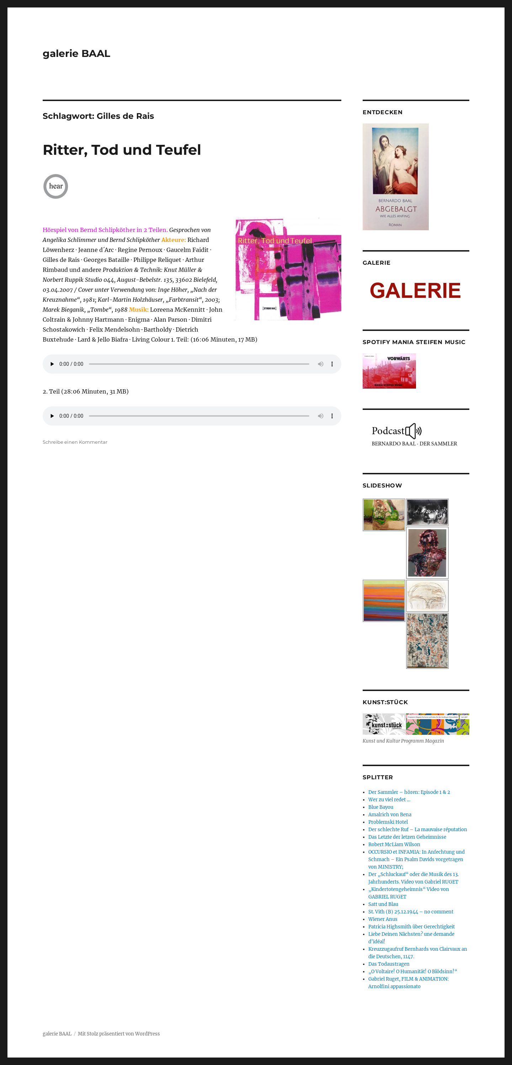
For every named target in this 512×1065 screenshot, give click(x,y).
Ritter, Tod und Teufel (122, 149)
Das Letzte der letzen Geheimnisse (407, 837)
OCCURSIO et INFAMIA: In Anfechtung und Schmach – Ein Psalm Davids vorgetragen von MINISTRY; (416, 859)
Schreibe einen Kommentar (75, 442)
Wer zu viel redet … (389, 800)
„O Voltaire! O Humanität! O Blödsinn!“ (412, 972)
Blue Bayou (380, 807)
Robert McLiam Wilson (394, 845)
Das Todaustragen (389, 964)
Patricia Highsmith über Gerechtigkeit (411, 927)
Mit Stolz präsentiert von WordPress (119, 1034)
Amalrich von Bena (389, 815)
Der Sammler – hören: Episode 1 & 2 (409, 792)
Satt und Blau (383, 904)
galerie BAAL (76, 53)
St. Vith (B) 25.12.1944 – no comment (410, 912)
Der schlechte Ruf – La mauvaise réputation (417, 830)
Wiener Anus (383, 919)
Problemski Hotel (388, 822)
